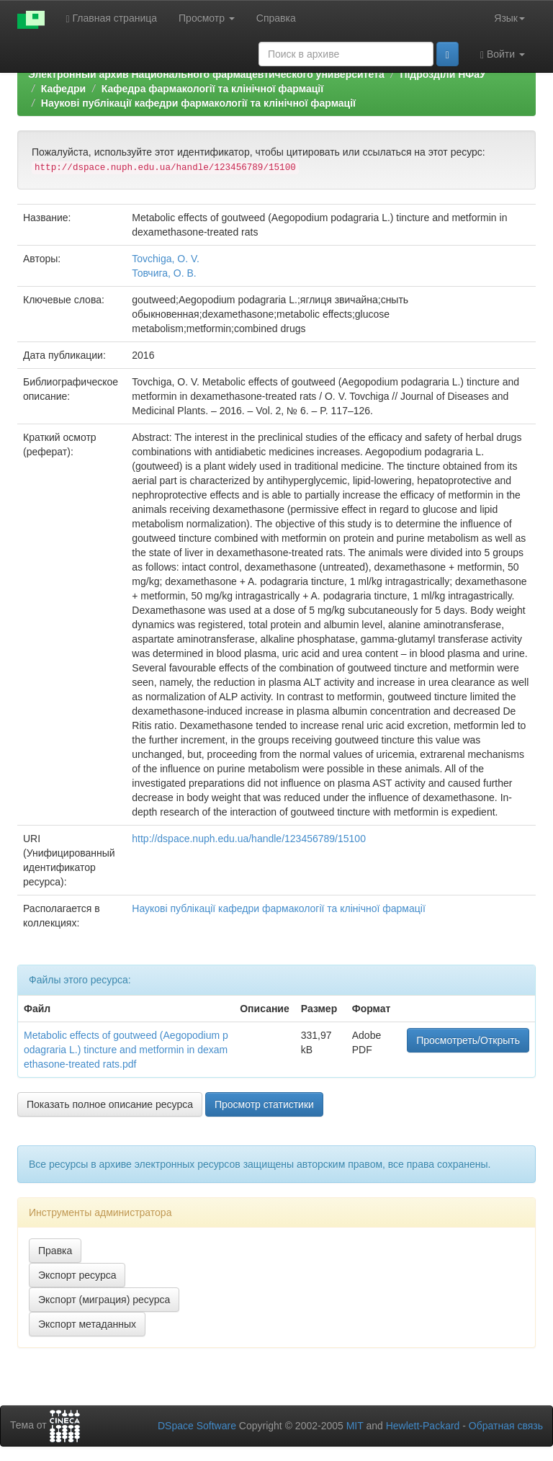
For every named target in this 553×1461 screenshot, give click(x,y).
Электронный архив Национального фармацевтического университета (206, 74)
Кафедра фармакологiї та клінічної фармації (212, 88)
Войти (502, 54)
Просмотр (207, 18)
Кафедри (63, 88)
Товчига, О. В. (164, 273)
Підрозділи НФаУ (442, 74)
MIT (355, 1425)
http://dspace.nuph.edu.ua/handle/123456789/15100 (249, 838)
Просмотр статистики (264, 1104)
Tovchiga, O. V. (165, 258)
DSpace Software (197, 1425)
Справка (276, 18)
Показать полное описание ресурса (110, 1104)
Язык (509, 18)
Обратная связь (506, 1425)
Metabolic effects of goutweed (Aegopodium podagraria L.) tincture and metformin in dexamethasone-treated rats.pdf (126, 1049)
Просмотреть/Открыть (468, 1040)
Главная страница (112, 18)
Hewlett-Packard (423, 1425)
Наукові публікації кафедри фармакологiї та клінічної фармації (198, 103)
